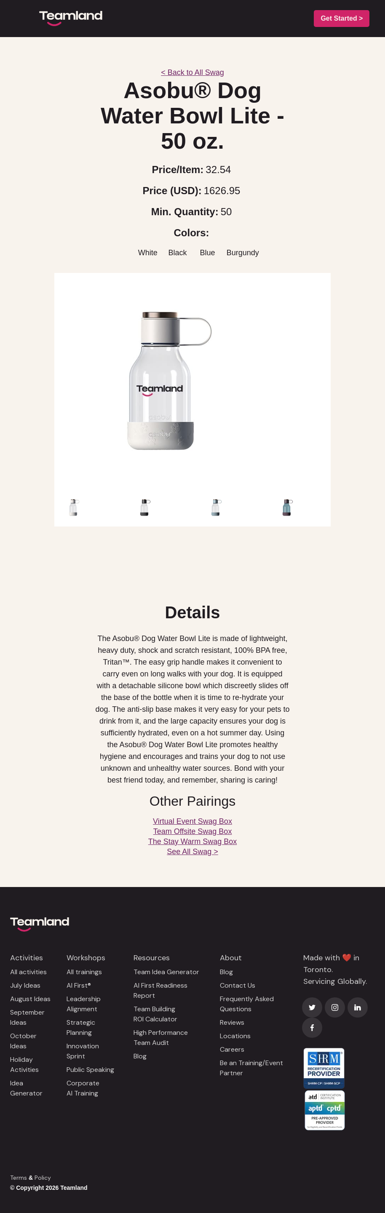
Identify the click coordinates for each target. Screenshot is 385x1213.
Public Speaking (90, 1069)
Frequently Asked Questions (247, 1003)
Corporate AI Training (83, 1088)
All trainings (84, 971)
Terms (18, 1177)
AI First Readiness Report (160, 990)
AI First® (79, 985)
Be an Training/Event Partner (251, 1067)
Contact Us (237, 985)
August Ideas (30, 998)
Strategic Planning (81, 1027)
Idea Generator (26, 1088)
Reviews (232, 1022)
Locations (235, 1035)
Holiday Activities (24, 1064)
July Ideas (25, 985)
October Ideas (23, 1040)
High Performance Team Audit (161, 1037)
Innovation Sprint (83, 1051)
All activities (28, 971)
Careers (232, 1049)
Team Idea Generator (166, 971)
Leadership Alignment (84, 1003)
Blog (140, 1056)
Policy (43, 1177)
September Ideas (27, 1017)
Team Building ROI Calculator (155, 1014)
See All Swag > (192, 851)
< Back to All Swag (192, 72)
